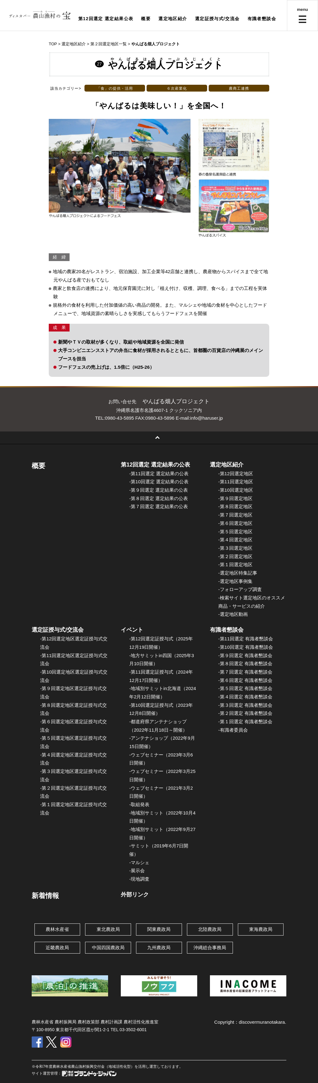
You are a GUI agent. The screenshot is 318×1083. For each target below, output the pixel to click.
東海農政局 (260, 929)
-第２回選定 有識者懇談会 (245, 713)
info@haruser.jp (206, 418)
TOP (53, 44)
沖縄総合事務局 (209, 947)
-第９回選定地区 (235, 498)
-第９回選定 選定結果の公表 (158, 490)
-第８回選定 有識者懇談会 (245, 663)
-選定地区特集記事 (237, 572)
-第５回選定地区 (235, 531)
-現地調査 (139, 879)
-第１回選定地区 (235, 564)
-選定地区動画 (233, 614)
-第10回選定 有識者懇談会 (245, 647)
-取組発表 (139, 804)
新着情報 (45, 896)
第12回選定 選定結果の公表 (155, 465)
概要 (146, 18)
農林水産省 (57, 929)
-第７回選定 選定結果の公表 (158, 506)
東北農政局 (108, 929)
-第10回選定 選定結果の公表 (159, 481)
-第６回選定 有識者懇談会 (245, 680)
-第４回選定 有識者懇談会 (245, 696)
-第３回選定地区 (235, 548)
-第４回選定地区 (235, 539)
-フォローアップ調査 (240, 589)
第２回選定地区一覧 (108, 44)
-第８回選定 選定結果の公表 (158, 498)
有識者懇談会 (262, 18)
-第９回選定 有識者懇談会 (245, 655)
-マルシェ (139, 862)
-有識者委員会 (233, 730)
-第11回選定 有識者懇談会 (245, 638)
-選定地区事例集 (235, 581)
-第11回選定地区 (235, 481)
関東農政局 (158, 929)
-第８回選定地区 (235, 506)
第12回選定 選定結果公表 (106, 18)
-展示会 (137, 870)
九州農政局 (158, 947)
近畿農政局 (57, 947)
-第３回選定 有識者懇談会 (245, 705)
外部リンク (135, 894)
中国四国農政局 (108, 947)
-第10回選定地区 (235, 490)
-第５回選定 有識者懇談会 (245, 688)
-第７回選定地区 (235, 514)
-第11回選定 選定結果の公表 (159, 473)
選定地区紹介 (172, 18)
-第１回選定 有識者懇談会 (245, 721)
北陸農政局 (209, 929)
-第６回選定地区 (235, 523)
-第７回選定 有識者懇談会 (245, 672)
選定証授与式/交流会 (217, 18)
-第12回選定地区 (235, 473)
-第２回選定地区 (235, 556)
